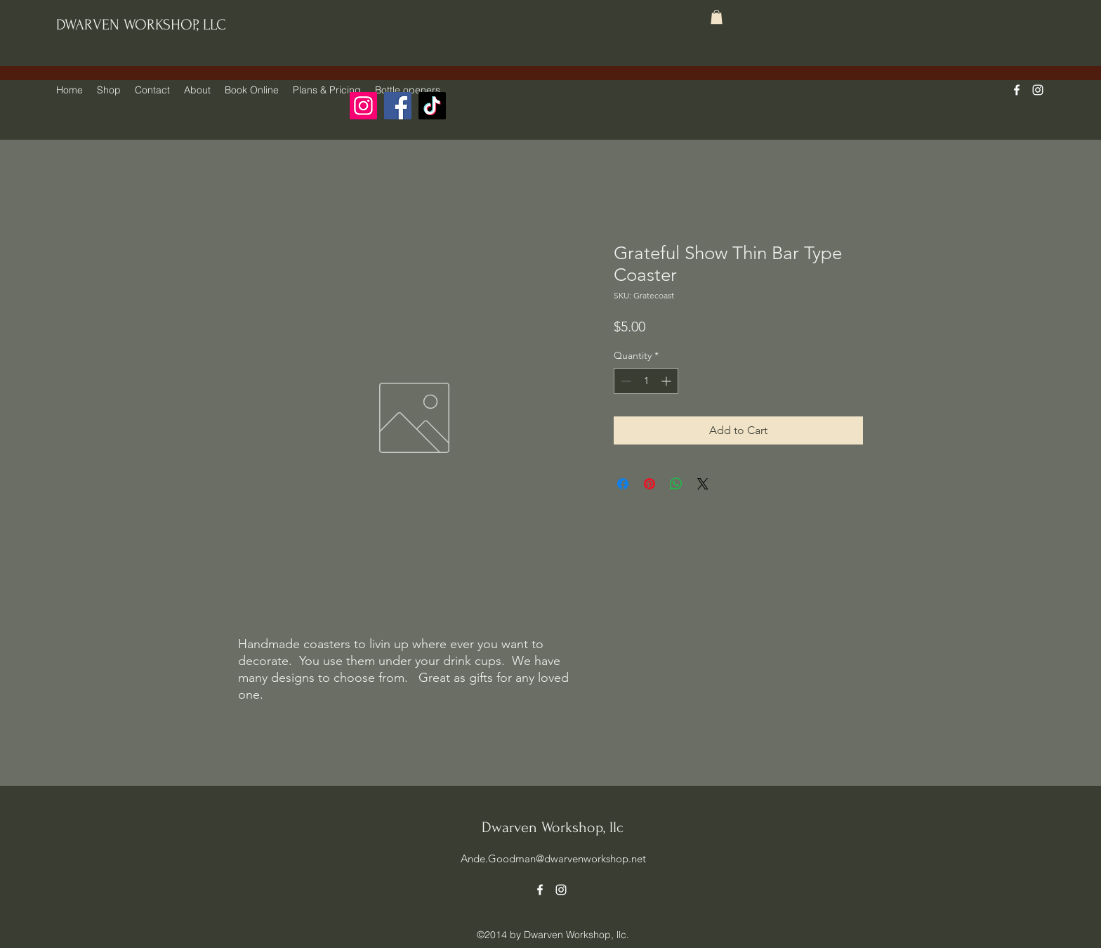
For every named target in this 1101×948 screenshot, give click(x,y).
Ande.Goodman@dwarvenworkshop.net (553, 858)
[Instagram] (363, 105)
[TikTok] (432, 105)
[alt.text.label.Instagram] (1038, 90)
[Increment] (667, 381)
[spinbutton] (646, 381)
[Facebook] (397, 105)
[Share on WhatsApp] (676, 483)
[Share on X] (702, 483)
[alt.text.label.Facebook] (1017, 90)
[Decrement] (624, 381)
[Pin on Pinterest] (649, 483)
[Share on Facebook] (622, 483)
